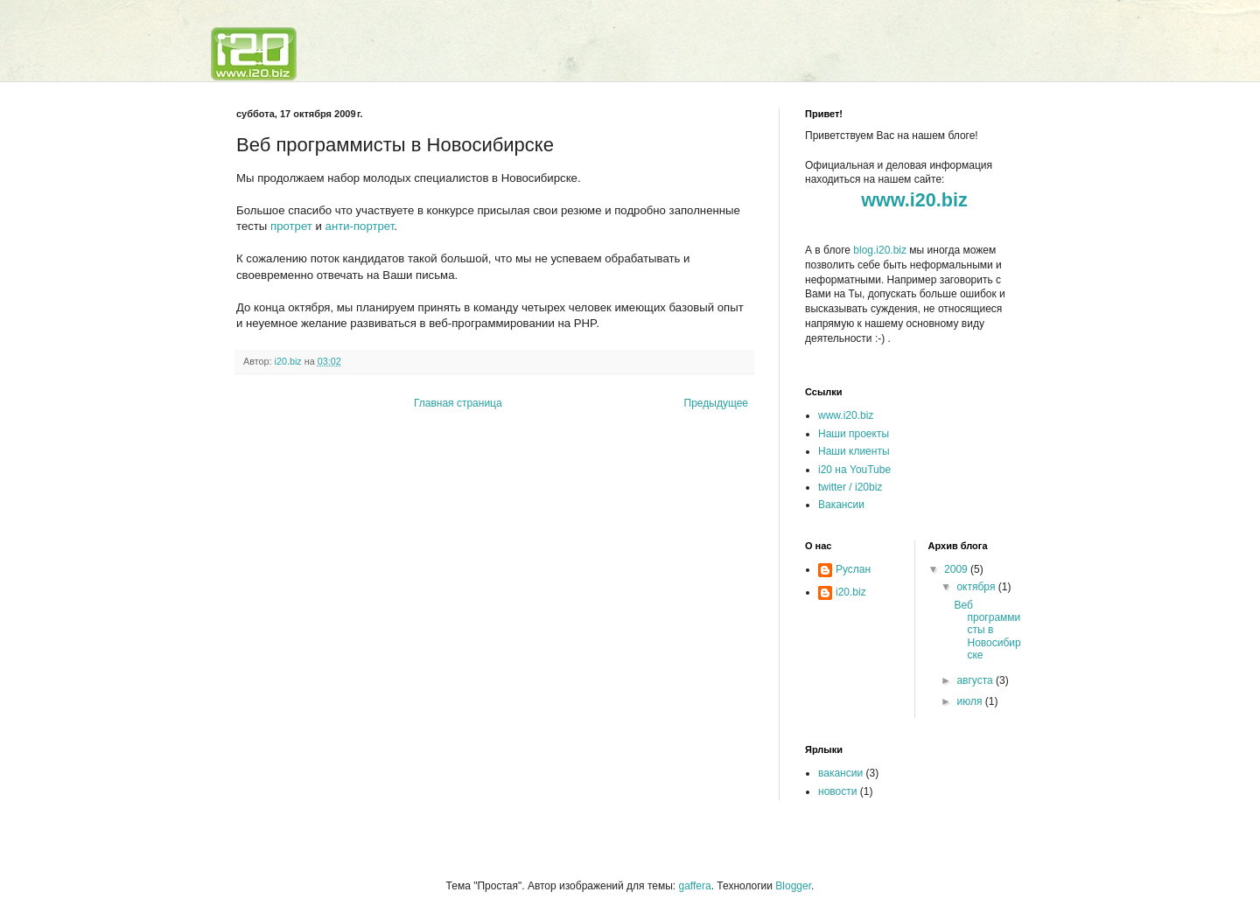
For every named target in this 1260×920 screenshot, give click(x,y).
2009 (957, 569)
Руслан (853, 569)
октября (977, 587)
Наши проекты (853, 434)
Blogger (793, 886)
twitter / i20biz (850, 487)
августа (976, 680)
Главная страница (458, 403)
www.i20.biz (845, 415)
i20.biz (851, 592)
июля (970, 701)
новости (837, 791)
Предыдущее (716, 403)
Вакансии (841, 504)
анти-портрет (360, 226)
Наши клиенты (854, 451)
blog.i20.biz (879, 250)
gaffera (694, 886)
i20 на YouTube (854, 469)
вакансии (840, 773)
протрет (291, 226)
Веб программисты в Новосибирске (987, 630)
